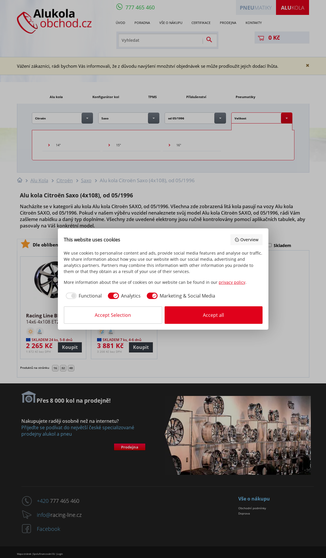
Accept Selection (113, 315)
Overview (246, 239)
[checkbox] (83, 295)
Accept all (213, 315)
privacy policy (232, 282)
